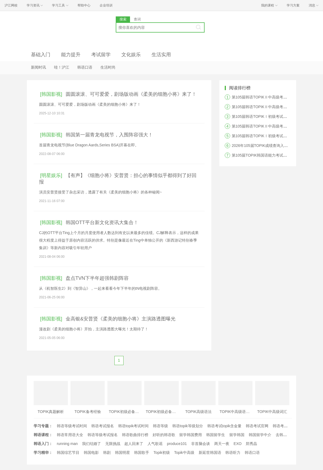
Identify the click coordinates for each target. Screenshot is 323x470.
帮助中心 (84, 5)
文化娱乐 (131, 54)
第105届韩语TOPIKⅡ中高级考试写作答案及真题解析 (276, 126)
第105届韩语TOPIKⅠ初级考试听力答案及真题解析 (274, 136)
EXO (238, 443)
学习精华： (43, 452)
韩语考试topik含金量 (224, 426)
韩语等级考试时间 (72, 426)
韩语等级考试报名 (102, 435)
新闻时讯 (38, 67)
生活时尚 (107, 67)
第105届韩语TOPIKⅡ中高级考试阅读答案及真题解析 (276, 107)
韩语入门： (43, 443)
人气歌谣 (155, 443)
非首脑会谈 (200, 443)
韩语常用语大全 (70, 435)
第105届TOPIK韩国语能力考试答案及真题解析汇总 (274, 155)
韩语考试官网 (257, 426)
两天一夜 (221, 443)
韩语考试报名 (102, 426)
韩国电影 (91, 452)
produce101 (177, 443)
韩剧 (107, 452)
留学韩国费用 (190, 435)
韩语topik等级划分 (187, 426)
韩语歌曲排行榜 (135, 435)
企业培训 (106, 5)
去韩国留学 (285, 435)
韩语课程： (43, 435)
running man (67, 443)
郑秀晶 (251, 443)
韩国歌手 (141, 452)
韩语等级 (160, 426)
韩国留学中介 (260, 435)
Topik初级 (161, 452)
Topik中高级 (184, 452)
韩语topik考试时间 (133, 426)
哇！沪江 (61, 67)
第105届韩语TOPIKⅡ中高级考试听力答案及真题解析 (276, 97)
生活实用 (161, 54)
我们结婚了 (91, 443)
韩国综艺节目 (68, 452)
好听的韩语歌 (164, 435)
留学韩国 (236, 435)
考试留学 (101, 54)
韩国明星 (122, 452)
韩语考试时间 (284, 426)
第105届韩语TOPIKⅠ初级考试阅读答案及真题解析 (274, 116)
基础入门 (40, 54)
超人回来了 (133, 443)
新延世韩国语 (210, 452)
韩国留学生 (215, 435)
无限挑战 (112, 443)
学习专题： (43, 426)
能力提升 (70, 54)
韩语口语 (84, 67)
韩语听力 (232, 452)
